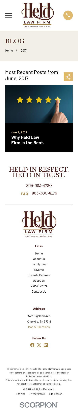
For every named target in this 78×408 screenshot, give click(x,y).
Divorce (39, 269)
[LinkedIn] (46, 345)
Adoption (39, 280)
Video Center (39, 286)
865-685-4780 (39, 185)
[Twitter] (39, 345)
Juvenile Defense (39, 275)
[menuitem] (20, 394)
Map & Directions (39, 327)
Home (39, 253)
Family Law (39, 264)
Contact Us (39, 291)
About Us (39, 259)
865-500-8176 (44, 194)
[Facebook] (32, 345)
